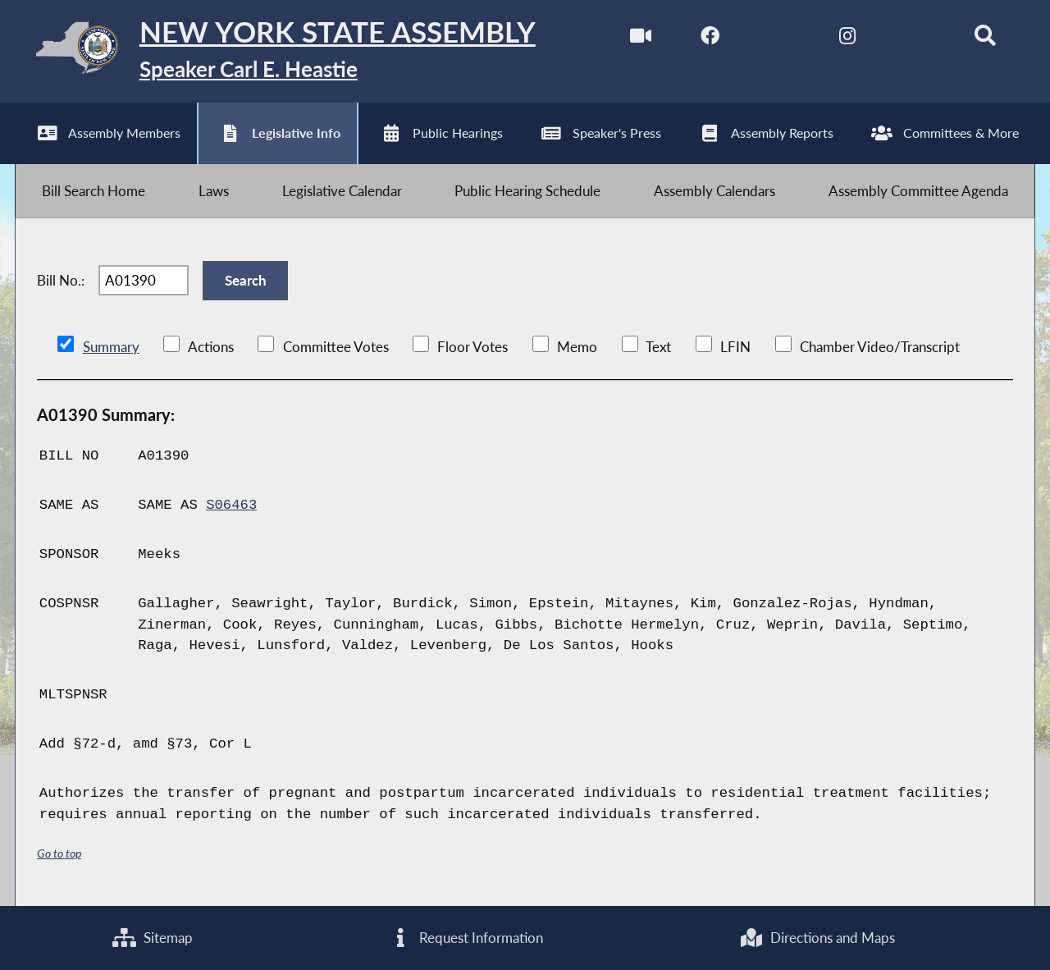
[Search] (984, 39)
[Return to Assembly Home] (275, 51)
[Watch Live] (641, 39)
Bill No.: (60, 280)
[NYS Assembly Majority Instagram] (847, 39)
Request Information (466, 937)
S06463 (231, 505)
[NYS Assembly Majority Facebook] (710, 39)
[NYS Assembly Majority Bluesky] (915, 39)
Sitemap (152, 937)
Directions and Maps (817, 937)
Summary (111, 346)
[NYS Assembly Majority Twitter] (778, 39)
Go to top (59, 853)
